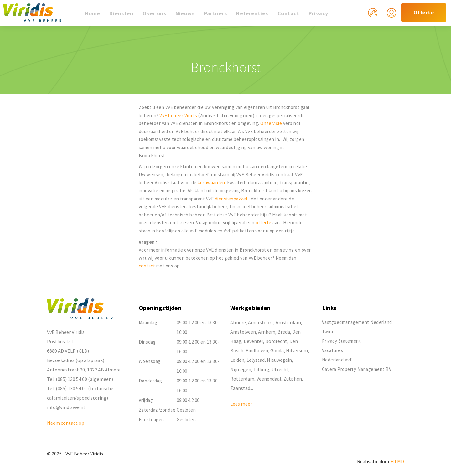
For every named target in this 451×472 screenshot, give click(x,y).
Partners (215, 13)
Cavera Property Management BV (357, 369)
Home (92, 13)
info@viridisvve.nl (66, 407)
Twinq (328, 332)
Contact (288, 13)
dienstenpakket (231, 199)
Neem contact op (65, 423)
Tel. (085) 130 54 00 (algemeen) (80, 379)
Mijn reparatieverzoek (377, 16)
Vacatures (332, 350)
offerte (264, 223)
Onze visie (271, 123)
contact (147, 266)
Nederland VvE (337, 360)
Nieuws (184, 13)
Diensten (121, 13)
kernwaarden (211, 182)
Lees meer (241, 404)
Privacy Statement (341, 341)
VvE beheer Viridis (178, 115)
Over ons (154, 13)
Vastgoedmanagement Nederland (357, 322)
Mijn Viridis (396, 16)
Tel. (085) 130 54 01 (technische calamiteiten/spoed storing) (80, 393)
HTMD (397, 461)
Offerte (423, 12)
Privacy (318, 13)
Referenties (252, 13)
